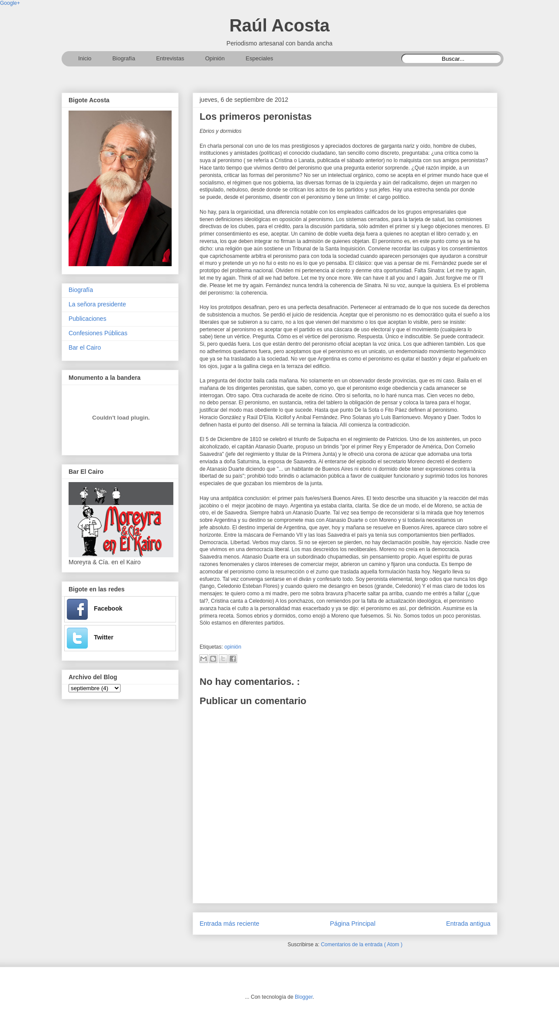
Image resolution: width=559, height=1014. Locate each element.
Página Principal (353, 923)
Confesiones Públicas (98, 333)
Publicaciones (87, 318)
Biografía (81, 289)
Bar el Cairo (85, 347)
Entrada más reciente (229, 923)
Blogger (304, 997)
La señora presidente (97, 304)
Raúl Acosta (279, 25)
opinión (233, 647)
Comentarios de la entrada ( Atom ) (362, 944)
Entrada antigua (468, 923)
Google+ (10, 3)
